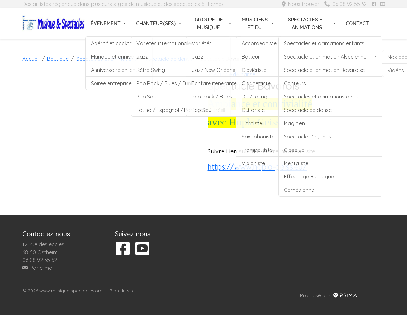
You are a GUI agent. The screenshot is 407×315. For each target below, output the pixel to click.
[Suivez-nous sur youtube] (382, 4)
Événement (106, 23)
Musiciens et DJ (255, 23)
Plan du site (121, 291)
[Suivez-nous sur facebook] (374, 4)
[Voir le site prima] (344, 295)
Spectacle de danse (231, 74)
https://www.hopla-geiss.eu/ (257, 167)
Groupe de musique (209, 23)
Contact (357, 23)
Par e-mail (38, 268)
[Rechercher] (381, 23)
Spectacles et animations (306, 23)
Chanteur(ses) (156, 23)
